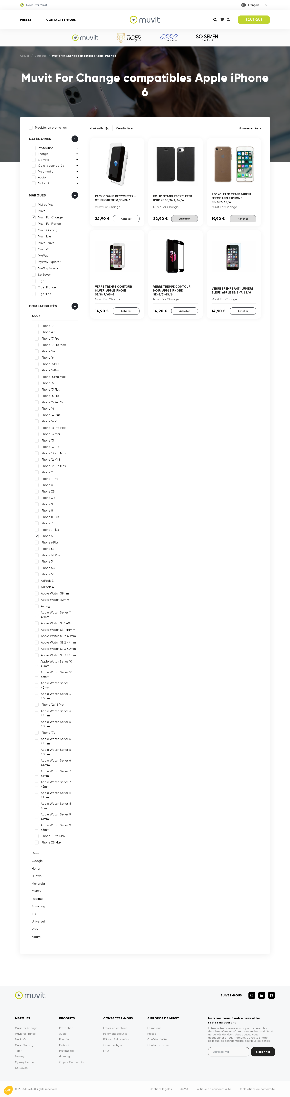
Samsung (38, 906)
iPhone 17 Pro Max (53, 345)
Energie (43, 154)
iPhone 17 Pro (50, 338)
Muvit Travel (46, 243)
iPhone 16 (47, 357)
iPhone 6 (47, 536)
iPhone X (47, 485)
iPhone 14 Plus (50, 415)
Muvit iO (43, 249)
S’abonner (263, 1051)
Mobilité (43, 183)
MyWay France (48, 268)
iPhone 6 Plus (50, 542)
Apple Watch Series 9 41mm (56, 817)
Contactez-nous (61, 20)
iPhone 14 (47, 408)
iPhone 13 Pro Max (53, 453)
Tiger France (47, 287)
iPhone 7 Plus (50, 530)
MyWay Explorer (49, 262)
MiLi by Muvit (46, 204)
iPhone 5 (47, 561)
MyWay (43, 255)
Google (37, 861)
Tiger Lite (45, 294)
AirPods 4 (47, 587)
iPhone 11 (47, 472)
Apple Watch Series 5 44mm (56, 741)
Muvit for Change (26, 1028)
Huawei (37, 876)
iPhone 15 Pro (50, 396)
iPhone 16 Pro (50, 370)
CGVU (184, 1089)
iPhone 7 (47, 523)
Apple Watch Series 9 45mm (56, 827)
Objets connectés (51, 165)
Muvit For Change (50, 217)
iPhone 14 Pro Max (53, 428)
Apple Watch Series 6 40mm (56, 752)
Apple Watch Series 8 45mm (56, 806)
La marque (154, 1028)
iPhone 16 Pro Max (53, 377)
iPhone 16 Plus (50, 364)
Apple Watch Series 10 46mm (56, 675)
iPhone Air (47, 332)
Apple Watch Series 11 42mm (56, 685)
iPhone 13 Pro (50, 447)
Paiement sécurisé (115, 1033)
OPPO (36, 891)
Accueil (24, 55)
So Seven (44, 274)
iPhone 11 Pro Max (53, 836)
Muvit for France (25, 1033)
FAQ (106, 1050)
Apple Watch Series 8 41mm (56, 795)
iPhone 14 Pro (50, 421)
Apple (36, 316)
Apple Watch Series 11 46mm (56, 615)
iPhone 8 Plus (50, 517)
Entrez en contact (115, 1028)
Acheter (126, 218)
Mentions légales (161, 1089)
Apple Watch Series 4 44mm (56, 713)
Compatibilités (43, 306)
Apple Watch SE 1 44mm (58, 630)
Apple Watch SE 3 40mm (58, 649)
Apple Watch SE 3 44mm (58, 655)
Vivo (35, 929)
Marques (37, 195)
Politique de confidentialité (213, 1089)
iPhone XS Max (51, 842)
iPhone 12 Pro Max (53, 466)
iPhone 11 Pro (50, 479)
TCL (34, 914)
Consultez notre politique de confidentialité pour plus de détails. (239, 1039)
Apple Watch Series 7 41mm (56, 774)
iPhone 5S (47, 574)
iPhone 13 (47, 440)
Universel (38, 921)
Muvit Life (44, 236)
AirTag (45, 606)
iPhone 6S (47, 549)
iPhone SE (47, 504)
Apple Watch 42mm (55, 600)
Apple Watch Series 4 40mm (56, 696)
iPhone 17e (48, 732)
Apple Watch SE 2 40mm (58, 636)
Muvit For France (49, 223)
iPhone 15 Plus (50, 389)
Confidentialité (157, 1039)
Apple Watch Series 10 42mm (56, 664)
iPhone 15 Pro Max (53, 402)
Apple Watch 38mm (55, 593)
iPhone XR (48, 498)
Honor (36, 868)
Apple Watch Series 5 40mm (56, 724)
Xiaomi (36, 937)
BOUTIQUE (254, 20)
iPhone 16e (48, 351)
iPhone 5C (48, 568)
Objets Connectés (71, 1062)
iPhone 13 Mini (50, 434)
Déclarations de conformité (257, 1089)
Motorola (38, 883)
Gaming (43, 160)
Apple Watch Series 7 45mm (56, 784)
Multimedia (45, 171)
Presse (26, 20)
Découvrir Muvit (33, 5)
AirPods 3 (47, 581)
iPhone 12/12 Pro (52, 704)
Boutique (41, 55)
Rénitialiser (125, 128)
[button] (8, 1090)
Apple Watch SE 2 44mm (58, 642)
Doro (35, 853)
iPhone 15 (47, 383)
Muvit (41, 211)
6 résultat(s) (100, 128)
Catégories (40, 139)
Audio (42, 177)
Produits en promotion (51, 127)
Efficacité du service (116, 1039)
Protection (45, 148)
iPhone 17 (47, 326)
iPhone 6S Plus (50, 555)
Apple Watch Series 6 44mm (56, 763)
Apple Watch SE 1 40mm (58, 623)
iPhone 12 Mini (50, 459)
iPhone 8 (47, 510)
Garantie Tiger (112, 1045)
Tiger (41, 281)
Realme (37, 899)
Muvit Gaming (47, 230)
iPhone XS (48, 491)
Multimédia (66, 1050)
